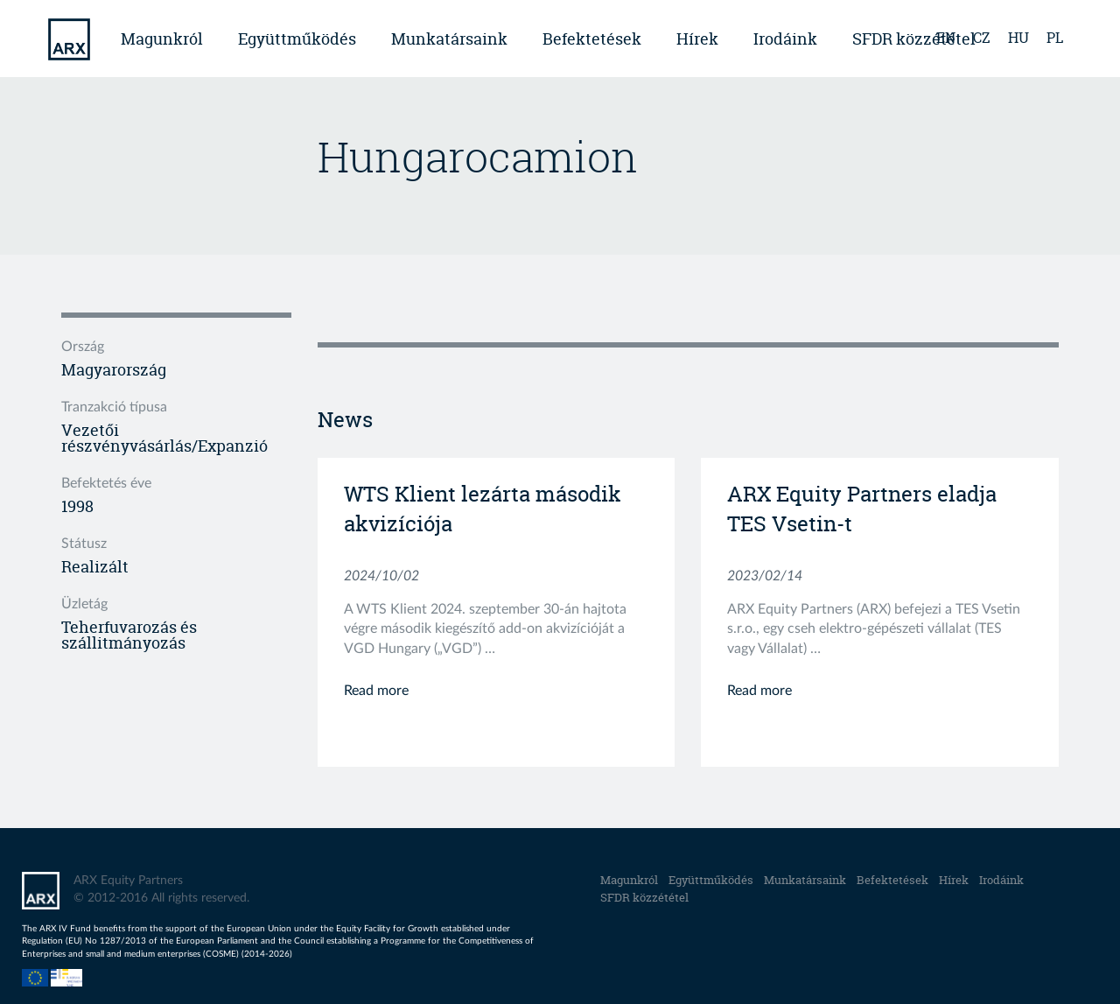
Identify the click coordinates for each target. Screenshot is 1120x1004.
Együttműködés (297, 39)
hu (1018, 37)
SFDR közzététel (644, 897)
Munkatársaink (449, 39)
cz (981, 37)
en (946, 37)
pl (1054, 37)
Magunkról (162, 39)
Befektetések (591, 39)
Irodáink (785, 39)
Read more (376, 691)
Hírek (697, 39)
